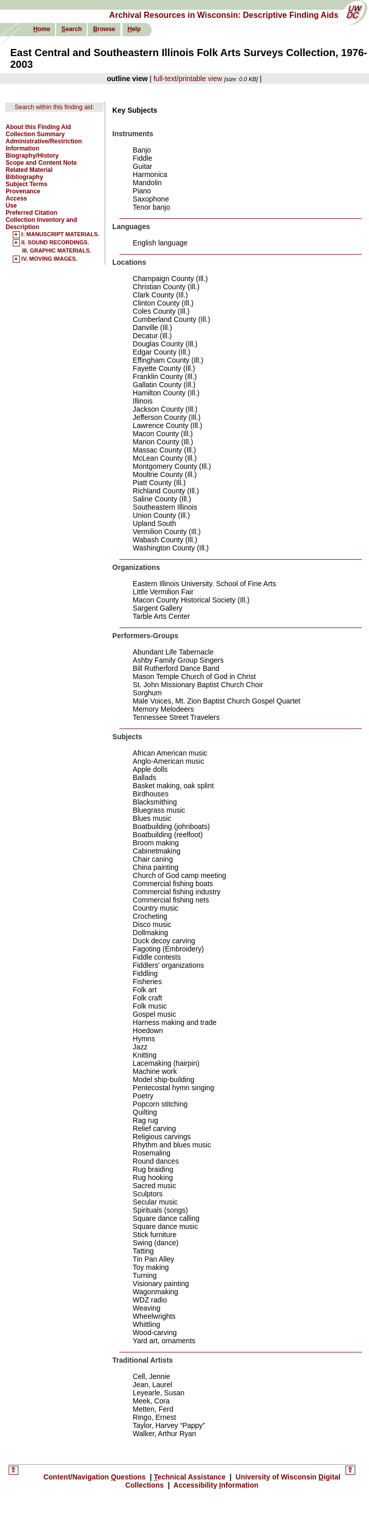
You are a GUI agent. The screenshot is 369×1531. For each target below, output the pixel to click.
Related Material (29, 169)
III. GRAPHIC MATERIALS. (56, 250)
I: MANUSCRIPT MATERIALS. (60, 235)
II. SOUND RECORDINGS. (55, 243)
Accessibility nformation (214, 1485)
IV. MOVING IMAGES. (49, 259)
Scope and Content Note (41, 162)
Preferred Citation (31, 212)
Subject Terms (26, 184)
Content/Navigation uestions (95, 1477)
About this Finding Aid (38, 127)
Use (11, 205)
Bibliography (24, 177)
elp (134, 29)
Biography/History (32, 155)
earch (71, 29)
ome (41, 29)
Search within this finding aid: (54, 107)
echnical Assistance (191, 1477)
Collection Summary (35, 134)
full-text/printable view (188, 78)
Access (16, 198)
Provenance (23, 191)
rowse (104, 29)
